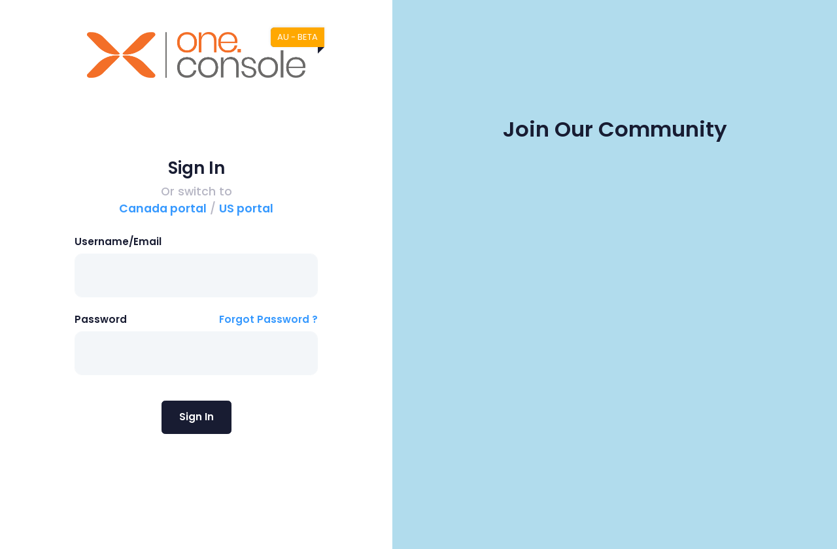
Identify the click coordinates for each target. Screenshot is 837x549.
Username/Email (118, 241)
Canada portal (163, 208)
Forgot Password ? (268, 319)
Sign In (196, 417)
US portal (246, 208)
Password (101, 319)
